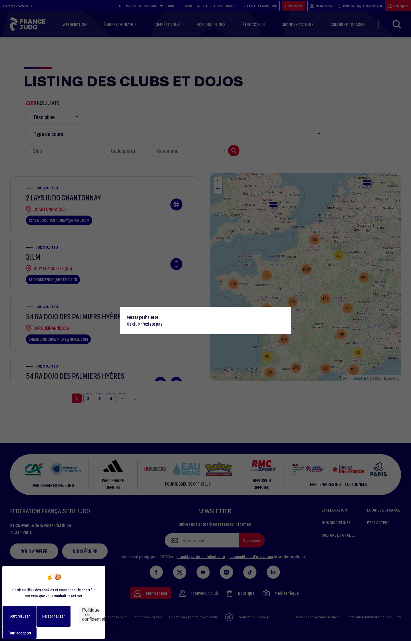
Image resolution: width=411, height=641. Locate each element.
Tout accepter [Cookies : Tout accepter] (19, 632)
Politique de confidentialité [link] (89, 615)
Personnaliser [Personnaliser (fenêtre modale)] (53, 616)
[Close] (284, 313)
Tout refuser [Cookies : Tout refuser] (19, 616)
